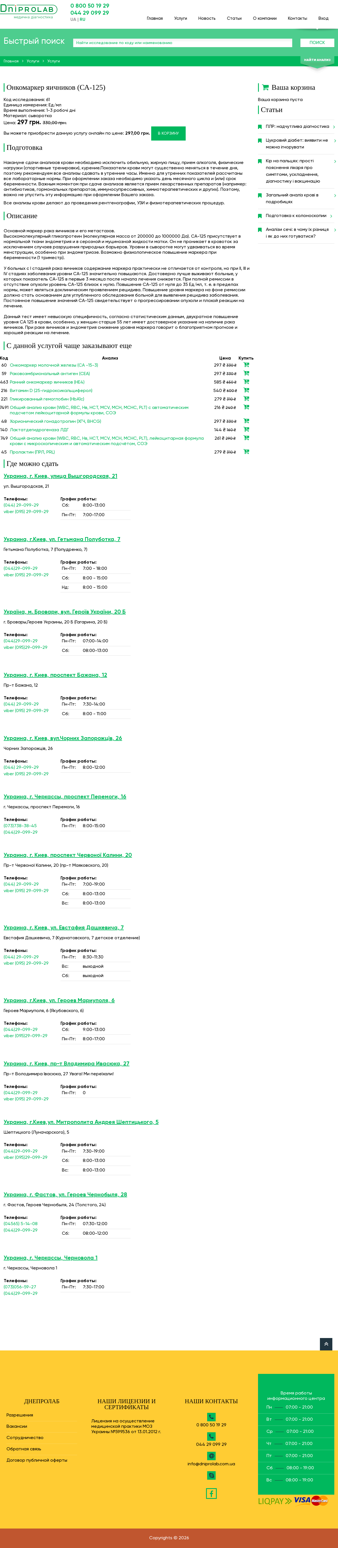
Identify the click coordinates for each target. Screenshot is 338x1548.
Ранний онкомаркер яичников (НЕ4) (47, 382)
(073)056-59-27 (20, 1287)
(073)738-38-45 (20, 826)
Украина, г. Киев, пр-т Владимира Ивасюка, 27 (66, 1064)
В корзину (168, 133)
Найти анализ (317, 60)
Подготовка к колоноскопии (298, 216)
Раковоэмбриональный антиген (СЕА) (50, 374)
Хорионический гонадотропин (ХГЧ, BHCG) (55, 421)
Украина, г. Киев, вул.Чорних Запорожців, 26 (63, 738)
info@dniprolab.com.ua (211, 1464)
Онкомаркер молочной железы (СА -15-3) (54, 365)
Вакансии (16, 1426)
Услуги (180, 16)
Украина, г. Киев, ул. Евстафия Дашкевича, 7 (64, 928)
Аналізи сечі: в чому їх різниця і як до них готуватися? (300, 231)
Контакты (297, 16)
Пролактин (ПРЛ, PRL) (32, 452)
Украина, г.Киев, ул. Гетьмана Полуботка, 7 (62, 539)
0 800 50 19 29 (89, 6)
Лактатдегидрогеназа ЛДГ (39, 430)
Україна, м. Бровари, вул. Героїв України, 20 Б (65, 612)
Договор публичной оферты (36, 1460)
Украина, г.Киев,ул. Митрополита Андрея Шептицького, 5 (81, 1122)
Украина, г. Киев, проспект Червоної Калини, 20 (68, 855)
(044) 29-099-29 (21, 505)
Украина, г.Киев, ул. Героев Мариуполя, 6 (59, 1001)
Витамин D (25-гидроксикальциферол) (51, 391)
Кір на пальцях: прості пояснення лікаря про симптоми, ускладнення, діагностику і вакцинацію (300, 169)
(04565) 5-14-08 (21, 1224)
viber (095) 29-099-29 (26, 512)
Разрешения (19, 1415)
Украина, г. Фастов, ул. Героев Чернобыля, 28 (65, 1195)
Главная (155, 16)
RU (82, 19)
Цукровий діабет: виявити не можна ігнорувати (300, 142)
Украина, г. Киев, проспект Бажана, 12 (55, 675)
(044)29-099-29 (21, 568)
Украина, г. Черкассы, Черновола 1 (50, 1258)
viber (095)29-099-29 (25, 647)
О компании (265, 16)
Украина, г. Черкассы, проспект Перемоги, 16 (65, 797)
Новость (207, 16)
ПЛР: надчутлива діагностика (299, 126)
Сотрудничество (25, 1438)
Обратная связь (23, 1449)
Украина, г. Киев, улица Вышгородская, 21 (60, 476)
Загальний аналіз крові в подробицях (300, 196)
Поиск (317, 43)
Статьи (234, 16)
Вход (323, 16)
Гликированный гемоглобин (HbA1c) (47, 399)
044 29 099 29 (89, 13)
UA (73, 19)
